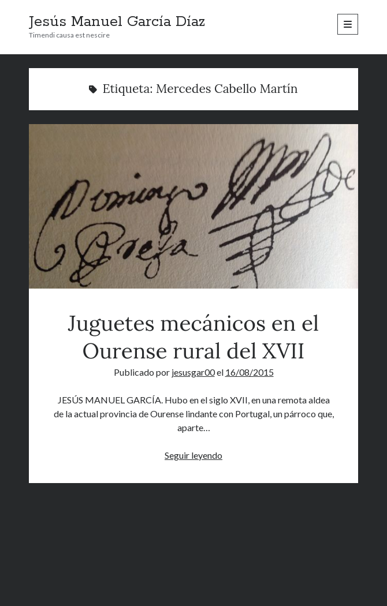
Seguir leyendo (193, 455)
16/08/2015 (249, 371)
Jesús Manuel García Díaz (117, 22)
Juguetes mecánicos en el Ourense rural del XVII (194, 206)
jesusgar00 (193, 371)
